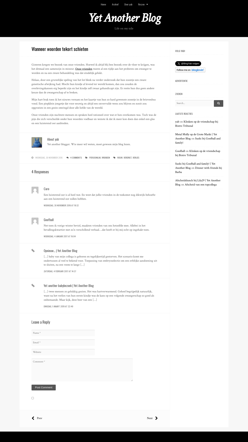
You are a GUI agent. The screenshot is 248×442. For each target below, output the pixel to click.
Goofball (49, 219)
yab (177, 122)
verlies (136, 157)
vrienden (106, 157)
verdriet (128, 157)
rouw (120, 157)
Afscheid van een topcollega (201, 184)
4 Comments (76, 157)
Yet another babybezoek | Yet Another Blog (69, 285)
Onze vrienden (83, 69)
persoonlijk (95, 157)
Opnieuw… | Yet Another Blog (60, 250)
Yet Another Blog (124, 18)
